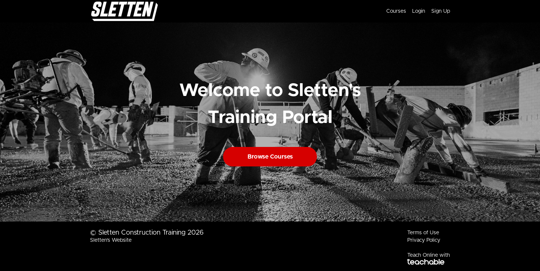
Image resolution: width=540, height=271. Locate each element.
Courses (396, 11)
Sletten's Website (111, 240)
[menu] (415, 11)
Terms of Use (423, 232)
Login (418, 11)
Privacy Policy (423, 240)
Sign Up (440, 11)
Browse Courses (270, 157)
